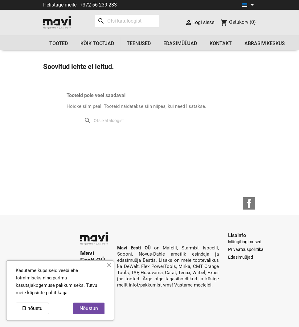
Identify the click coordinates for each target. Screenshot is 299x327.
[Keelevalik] (249, 5)
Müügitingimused (244, 241)
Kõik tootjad (97, 43)
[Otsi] (127, 21)
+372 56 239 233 (98, 5)
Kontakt (221, 43)
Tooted (58, 43)
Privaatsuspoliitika (246, 249)
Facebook (249, 203)
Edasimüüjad (180, 43)
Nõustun (89, 308)
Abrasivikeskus (264, 43)
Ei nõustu (32, 308)
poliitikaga (57, 292)
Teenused (139, 43)
